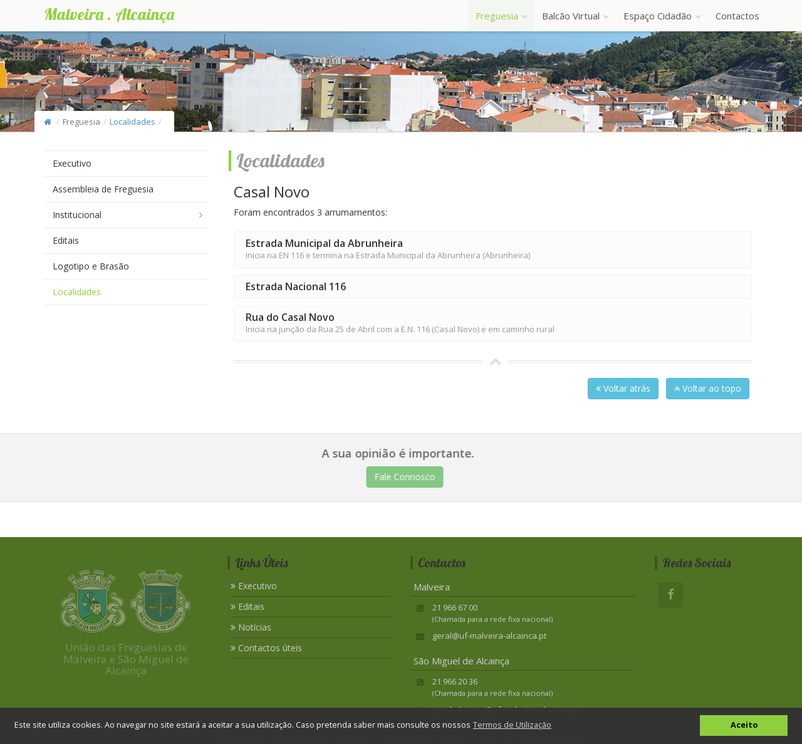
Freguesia (501, 15)
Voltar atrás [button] (623, 388)
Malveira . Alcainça (109, 14)
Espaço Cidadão (661, 15)
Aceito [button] (744, 725)
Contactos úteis (266, 648)
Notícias (251, 627)
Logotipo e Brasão (91, 266)
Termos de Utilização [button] (512, 725)
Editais (66, 240)
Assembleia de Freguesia (103, 189)
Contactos (737, 15)
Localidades (132, 121)
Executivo (72, 163)
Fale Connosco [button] (407, 477)
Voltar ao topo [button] (707, 388)
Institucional (77, 215)
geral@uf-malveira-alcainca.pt (489, 635)
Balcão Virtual (574, 15)
